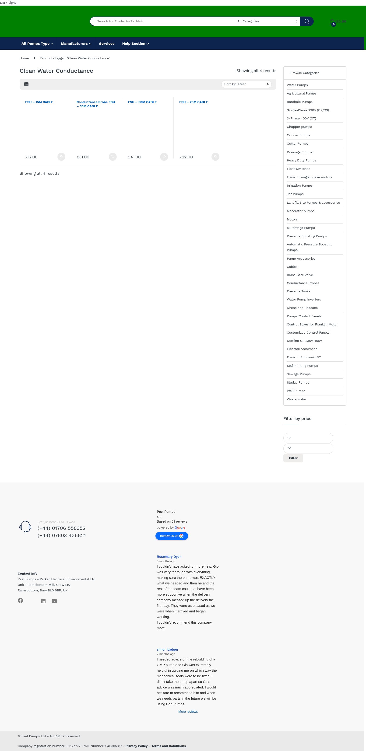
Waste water (296, 399)
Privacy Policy (137, 746)
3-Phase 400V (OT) (301, 118)
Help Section (133, 43)
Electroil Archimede (302, 349)
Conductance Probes (303, 283)
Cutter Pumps (297, 143)
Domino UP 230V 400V (304, 340)
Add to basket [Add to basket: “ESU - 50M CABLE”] (164, 157)
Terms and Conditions (168, 746)
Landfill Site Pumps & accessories (313, 202)
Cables (292, 267)
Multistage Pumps (301, 228)
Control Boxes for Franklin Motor (312, 324)
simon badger (167, 649)
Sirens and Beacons (302, 308)
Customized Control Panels (308, 332)
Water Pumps (297, 85)
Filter (293, 458)
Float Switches (298, 169)
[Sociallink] (20, 600)
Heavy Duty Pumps (301, 160)
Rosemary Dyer (169, 557)
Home (24, 58)
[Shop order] (246, 84)
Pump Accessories (301, 258)
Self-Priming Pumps (302, 365)
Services (107, 43)
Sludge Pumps (298, 382)
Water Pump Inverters (304, 299)
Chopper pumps (299, 127)
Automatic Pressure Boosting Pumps (309, 247)
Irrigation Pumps (300, 185)
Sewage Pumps (299, 374)
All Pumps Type (35, 43)
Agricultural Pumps (302, 93)
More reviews (188, 711)
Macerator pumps (300, 211)
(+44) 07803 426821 (62, 535)
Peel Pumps (166, 511)
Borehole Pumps (300, 102)
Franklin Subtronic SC (304, 357)
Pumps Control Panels (304, 316)
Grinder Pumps (298, 135)
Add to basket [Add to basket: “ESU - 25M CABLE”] (215, 157)
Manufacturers (74, 43)
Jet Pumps (295, 194)
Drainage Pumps (299, 152)
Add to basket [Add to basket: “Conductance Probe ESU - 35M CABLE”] (113, 157)
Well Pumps (296, 391)
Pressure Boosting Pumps (307, 236)
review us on (172, 536)
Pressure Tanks (298, 291)
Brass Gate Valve (300, 275)
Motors (292, 219)
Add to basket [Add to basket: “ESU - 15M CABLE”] (61, 157)
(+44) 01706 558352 (62, 528)
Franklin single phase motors (309, 177)
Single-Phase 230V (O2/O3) (308, 110)
